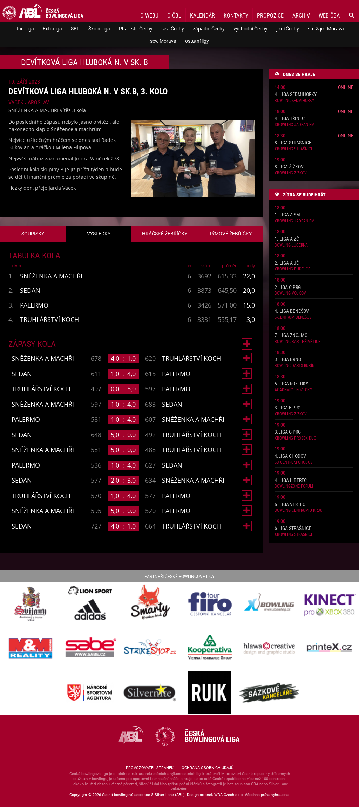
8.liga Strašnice (293, 143)
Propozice (270, 15)
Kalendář (202, 15)
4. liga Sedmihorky (296, 94)
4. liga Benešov (292, 311)
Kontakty (236, 15)
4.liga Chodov (290, 456)
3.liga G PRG (288, 432)
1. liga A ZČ (287, 239)
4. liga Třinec (290, 119)
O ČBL (174, 15)
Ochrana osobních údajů (207, 767)
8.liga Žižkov (289, 167)
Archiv (301, 15)
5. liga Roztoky (291, 384)
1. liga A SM (287, 215)
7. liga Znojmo (291, 335)
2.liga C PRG (288, 287)
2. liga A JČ (287, 263)
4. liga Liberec (291, 480)
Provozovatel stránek (150, 767)
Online (345, 87)
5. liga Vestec (290, 505)
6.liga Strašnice (293, 528)
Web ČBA (329, 15)
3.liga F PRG (287, 408)
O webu (149, 15)
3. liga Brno (288, 360)
